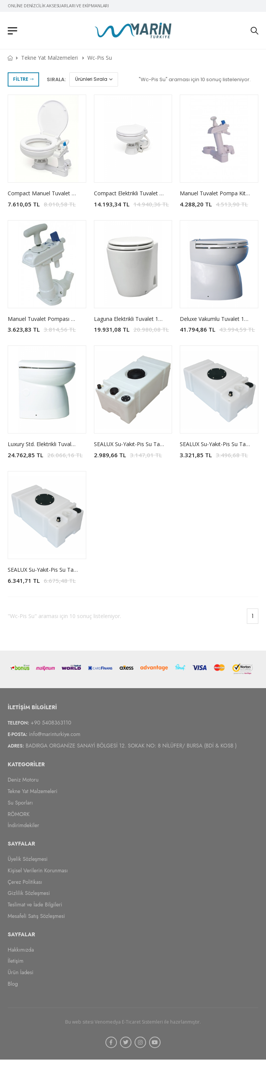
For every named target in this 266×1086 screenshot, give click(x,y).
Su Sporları (20, 802)
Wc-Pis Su (99, 57)
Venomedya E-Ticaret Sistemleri (129, 1021)
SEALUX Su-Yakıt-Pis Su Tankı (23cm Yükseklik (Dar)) (158, 444)
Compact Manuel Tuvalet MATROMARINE (60, 193)
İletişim (15, 961)
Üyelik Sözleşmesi (28, 859)
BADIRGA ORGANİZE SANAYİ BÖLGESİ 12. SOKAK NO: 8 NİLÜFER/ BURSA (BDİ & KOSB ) (131, 745)
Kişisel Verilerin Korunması (38, 870)
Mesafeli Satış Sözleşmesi (36, 916)
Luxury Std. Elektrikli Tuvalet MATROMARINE (63, 444)
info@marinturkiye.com (54, 734)
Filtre (23, 79)
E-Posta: (17, 734)
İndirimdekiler (23, 825)
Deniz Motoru (23, 779)
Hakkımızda (21, 949)
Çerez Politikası (25, 881)
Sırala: (56, 79)
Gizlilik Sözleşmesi (29, 893)
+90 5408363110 (51, 722)
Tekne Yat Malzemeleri (49, 57)
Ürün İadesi (20, 972)
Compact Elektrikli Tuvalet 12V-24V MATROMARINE (158, 193)
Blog (13, 984)
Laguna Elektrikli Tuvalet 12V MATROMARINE (150, 318)
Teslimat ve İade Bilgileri (35, 904)
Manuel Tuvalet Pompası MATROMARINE (59, 318)
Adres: (16, 746)
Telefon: (18, 722)
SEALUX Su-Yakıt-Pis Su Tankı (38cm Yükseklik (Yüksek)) (76, 569)
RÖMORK (19, 814)
